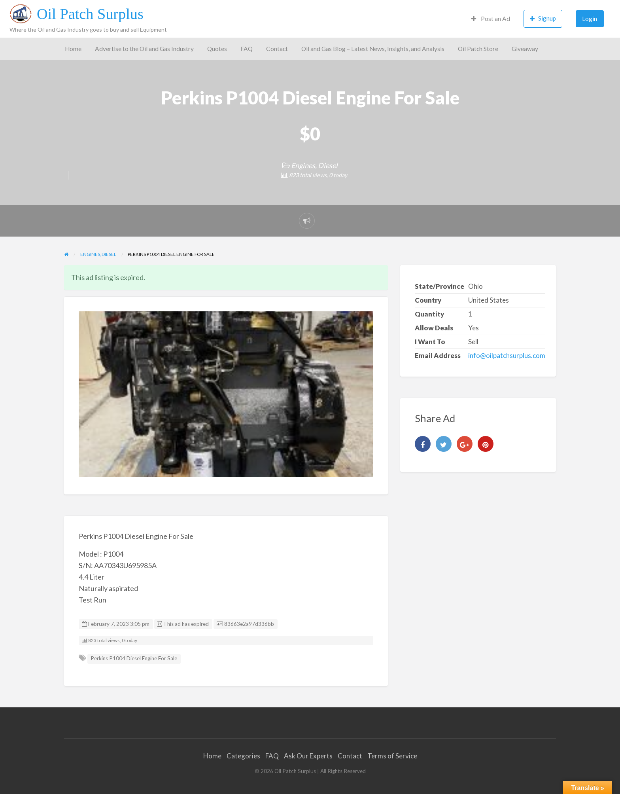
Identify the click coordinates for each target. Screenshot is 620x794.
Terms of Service (392, 756)
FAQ (246, 48)
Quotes (217, 48)
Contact (277, 48)
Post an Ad (490, 18)
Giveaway (525, 48)
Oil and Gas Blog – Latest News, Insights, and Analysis (372, 48)
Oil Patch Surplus (90, 14)
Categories (243, 756)
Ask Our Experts (308, 756)
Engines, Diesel (314, 165)
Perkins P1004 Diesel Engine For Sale (134, 658)
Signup (543, 18)
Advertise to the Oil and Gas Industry (144, 48)
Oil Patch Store (478, 48)
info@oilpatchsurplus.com (506, 355)
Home (73, 48)
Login (589, 18)
